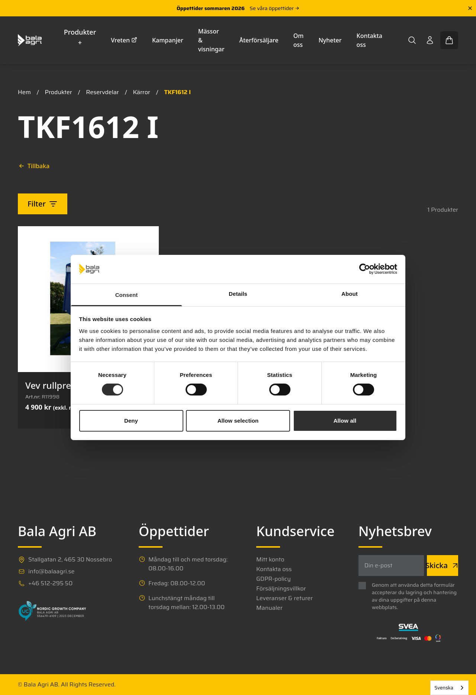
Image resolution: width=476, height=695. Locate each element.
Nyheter (329, 40)
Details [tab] (238, 294)
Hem (24, 92)
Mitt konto (270, 559)
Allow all (345, 420)
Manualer (269, 607)
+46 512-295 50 (50, 583)
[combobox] (449, 687)
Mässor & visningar (211, 40)
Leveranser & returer (284, 598)
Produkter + (80, 37)
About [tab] (349, 294)
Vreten (124, 40)
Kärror (141, 92)
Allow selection (238, 420)
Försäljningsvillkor (281, 588)
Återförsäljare (259, 40)
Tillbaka (34, 166)
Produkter (58, 92)
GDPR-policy (273, 578)
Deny (131, 420)
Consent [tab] (126, 295)
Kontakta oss (369, 40)
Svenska (443, 688)
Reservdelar (102, 92)
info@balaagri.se (51, 571)
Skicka (442, 565)
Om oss (298, 40)
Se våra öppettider (274, 8)
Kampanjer (167, 40)
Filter (43, 204)
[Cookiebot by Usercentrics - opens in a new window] (364, 269)
